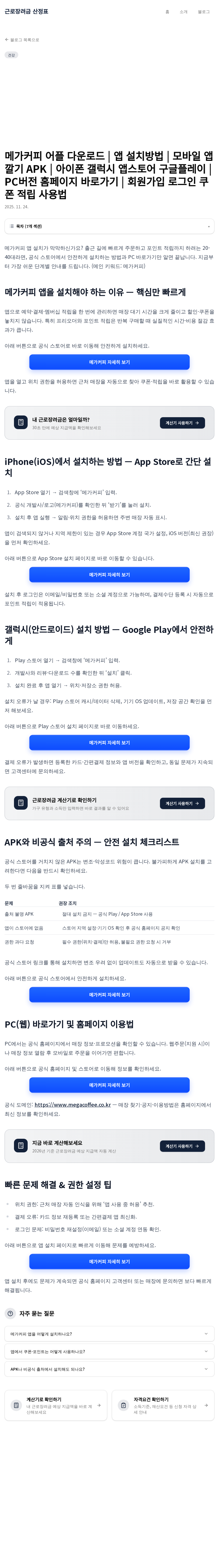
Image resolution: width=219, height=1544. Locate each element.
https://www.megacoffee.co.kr (73, 1104)
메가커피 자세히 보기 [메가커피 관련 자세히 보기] (109, 361)
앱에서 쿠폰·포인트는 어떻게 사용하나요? (109, 1351)
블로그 (204, 11)
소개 (184, 11)
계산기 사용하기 (182, 423)
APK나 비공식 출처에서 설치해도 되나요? (109, 1369)
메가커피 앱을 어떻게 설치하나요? (109, 1334)
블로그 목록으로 (22, 39)
